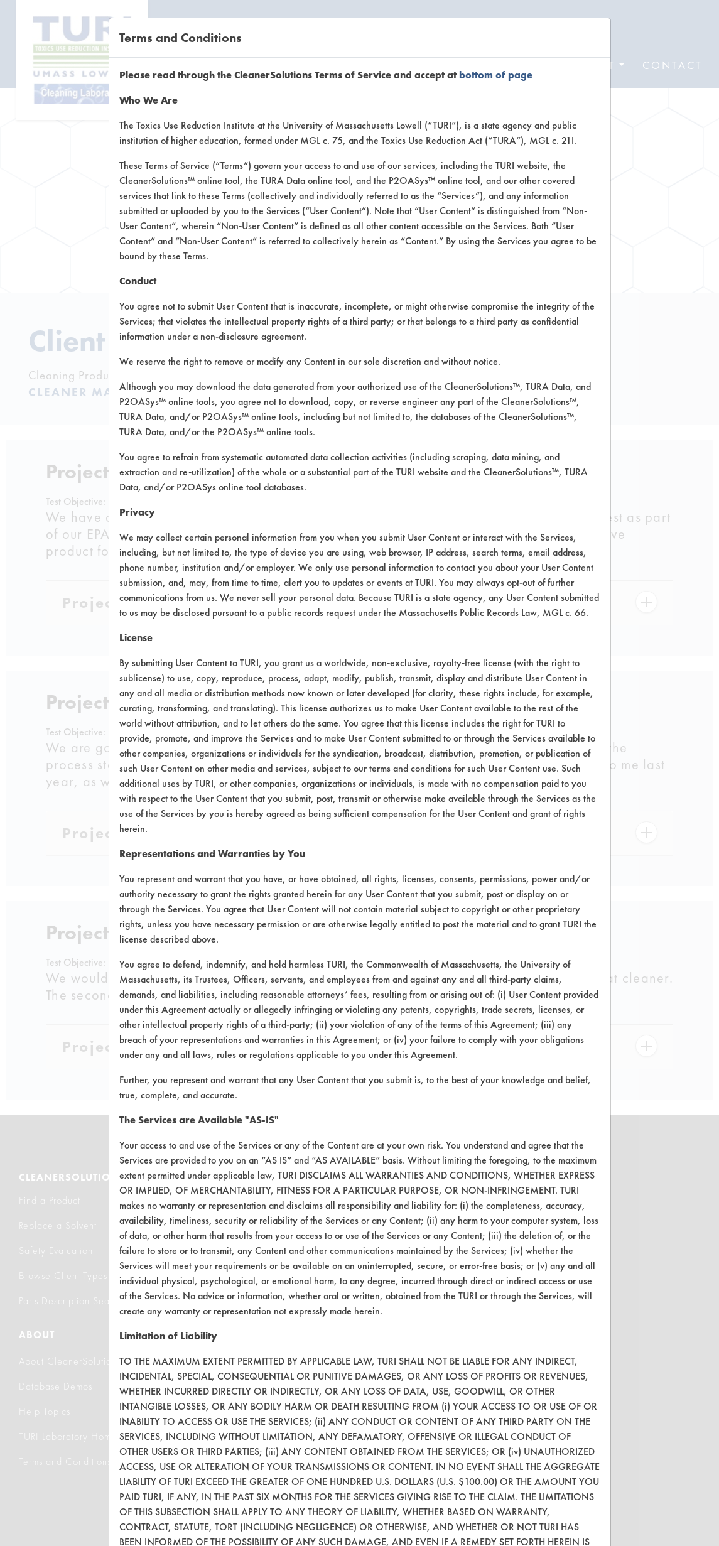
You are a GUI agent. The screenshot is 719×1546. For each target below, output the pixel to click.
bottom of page (495, 75)
